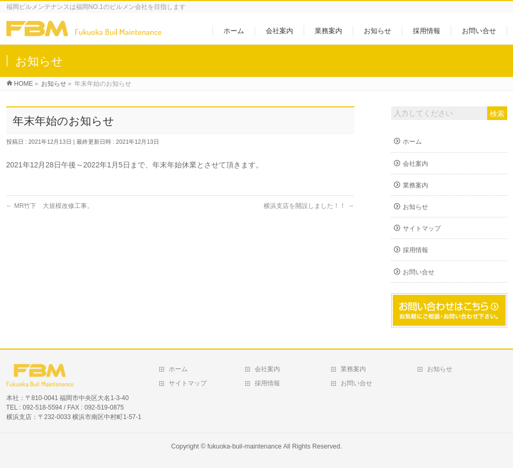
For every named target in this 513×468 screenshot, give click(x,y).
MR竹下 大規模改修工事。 (50, 206)
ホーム (412, 141)
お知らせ (415, 207)
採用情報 (415, 250)
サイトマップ (422, 228)
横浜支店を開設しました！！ (309, 206)
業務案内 (415, 185)
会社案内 (415, 163)
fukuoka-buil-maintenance (244, 446)
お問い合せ (418, 272)
